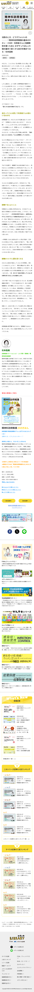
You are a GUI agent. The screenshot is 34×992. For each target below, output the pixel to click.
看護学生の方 (5, 983)
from (17, 941)
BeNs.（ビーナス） (22, 961)
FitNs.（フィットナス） (24, 956)
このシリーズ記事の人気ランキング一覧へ (15, 839)
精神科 (5, 58)
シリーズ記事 (17, 8)
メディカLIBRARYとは (30, 8)
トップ (3, 922)
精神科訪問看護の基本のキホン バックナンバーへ (17, 506)
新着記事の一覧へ (8, 759)
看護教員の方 (5, 980)
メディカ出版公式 (17, 947)
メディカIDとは (21, 980)
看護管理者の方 (6, 977)
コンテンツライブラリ (23, 967)
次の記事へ (25, 501)
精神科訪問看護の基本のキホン (21, 922)
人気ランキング (10, 8)
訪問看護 (12, 58)
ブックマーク (5, 974)
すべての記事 (3, 8)
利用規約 (19, 974)
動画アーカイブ (23, 8)
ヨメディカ (20, 964)
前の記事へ (8, 501)
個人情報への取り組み (23, 977)
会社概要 (19, 971)
